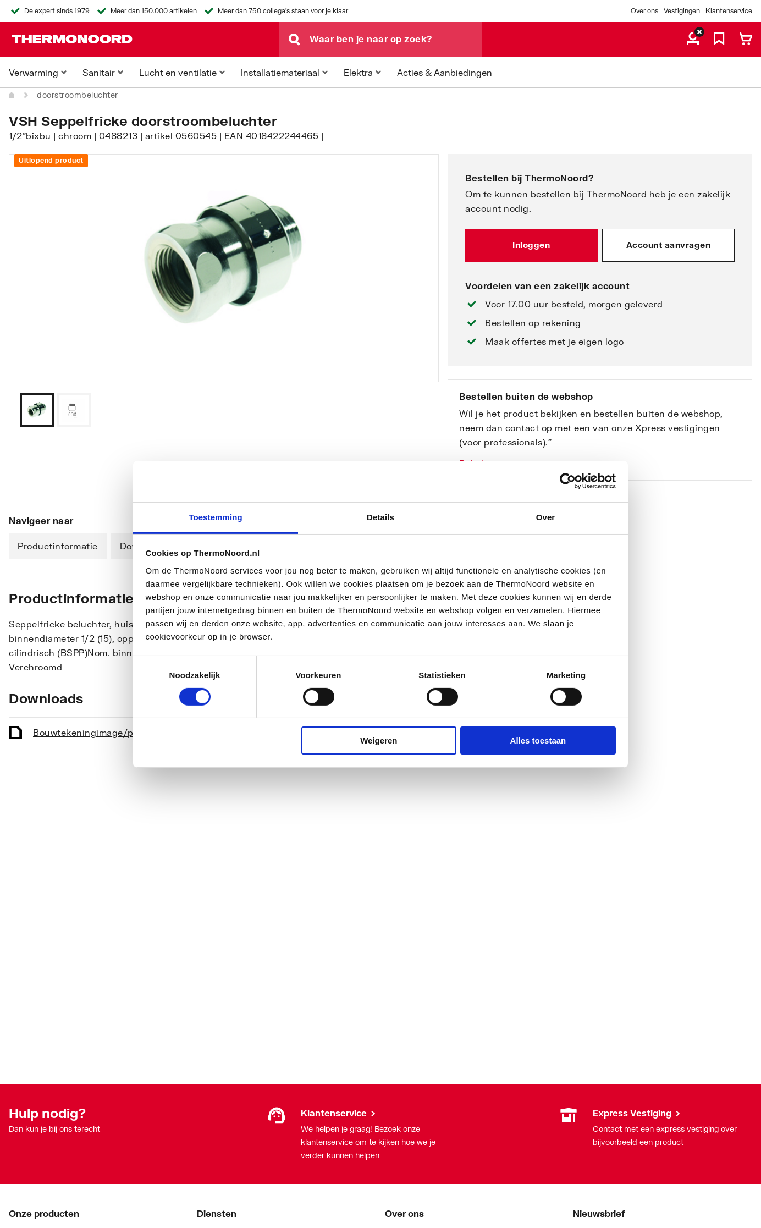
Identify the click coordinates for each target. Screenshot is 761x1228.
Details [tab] (380, 516)
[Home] (12, 95)
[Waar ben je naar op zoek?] (396, 39)
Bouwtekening (103, 732)
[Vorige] (417, 410)
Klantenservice (728, 11)
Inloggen (531, 245)
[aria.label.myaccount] (693, 39)
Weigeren (378, 740)
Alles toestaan (538, 740)
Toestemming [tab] (215, 516)
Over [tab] (545, 516)
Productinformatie (58, 546)
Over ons (644, 11)
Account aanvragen (668, 245)
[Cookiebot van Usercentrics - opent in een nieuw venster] (568, 481)
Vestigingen (682, 11)
